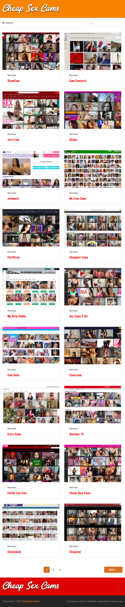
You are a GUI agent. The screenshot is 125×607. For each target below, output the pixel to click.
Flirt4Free (13, 257)
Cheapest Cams (78, 257)
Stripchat (75, 552)
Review (11, 75)
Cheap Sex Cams (31, 601)
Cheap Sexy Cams (79, 493)
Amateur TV (76, 434)
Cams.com (75, 375)
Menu (9, 22)
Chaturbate (14, 552)
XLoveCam (13, 81)
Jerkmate (13, 198)
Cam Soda (13, 375)
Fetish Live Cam (17, 493)
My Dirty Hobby (16, 316)
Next (113, 569)
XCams (73, 140)
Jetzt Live (13, 140)
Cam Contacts (77, 81)
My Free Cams (77, 198)
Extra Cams (14, 434)
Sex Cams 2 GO (78, 316)
